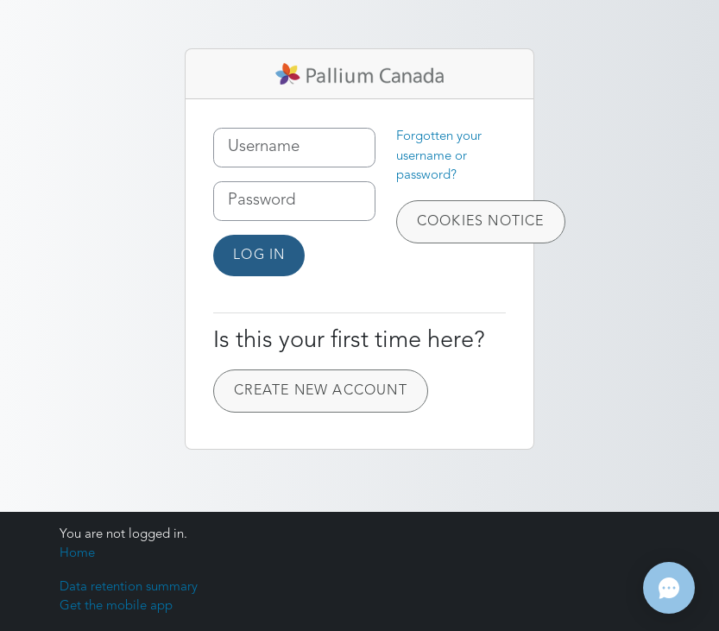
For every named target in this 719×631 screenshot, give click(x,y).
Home (77, 553)
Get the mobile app (116, 606)
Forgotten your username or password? (439, 156)
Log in (259, 255)
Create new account (320, 391)
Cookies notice (481, 222)
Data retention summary (129, 587)
